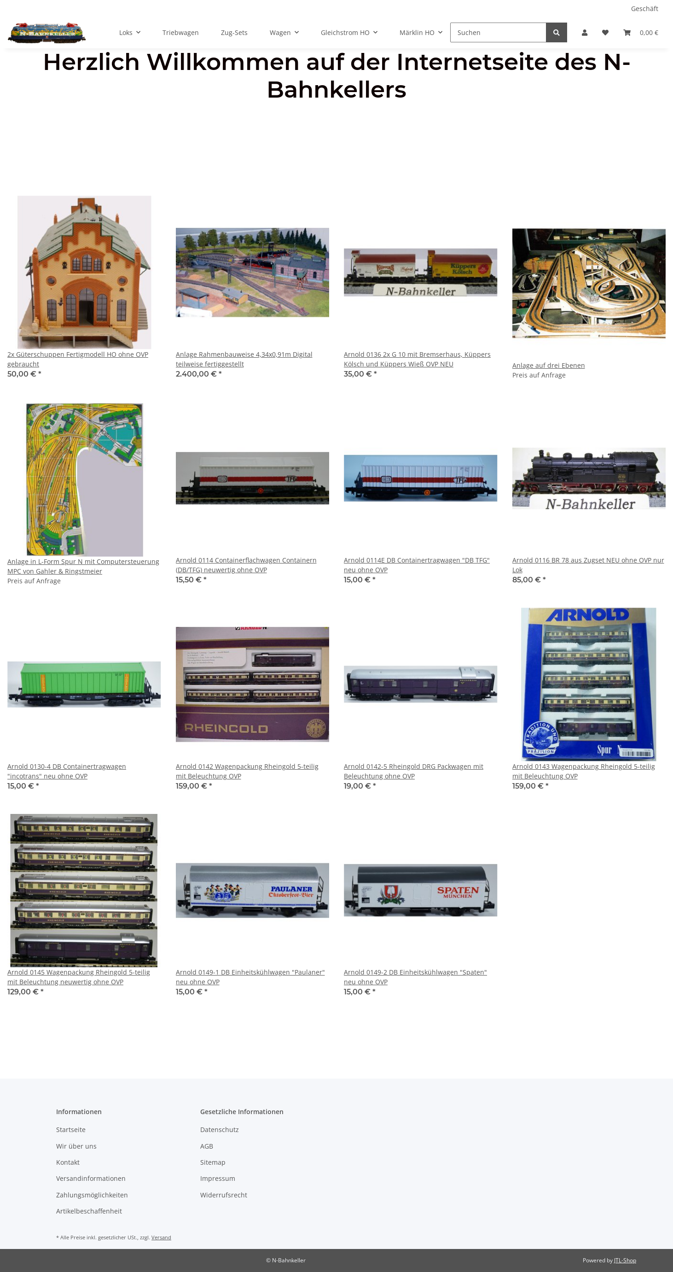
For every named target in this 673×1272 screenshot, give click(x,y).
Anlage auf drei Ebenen (548, 365)
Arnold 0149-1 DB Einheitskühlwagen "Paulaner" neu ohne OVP (250, 977)
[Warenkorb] (641, 32)
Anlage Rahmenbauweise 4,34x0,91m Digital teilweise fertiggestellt (244, 359)
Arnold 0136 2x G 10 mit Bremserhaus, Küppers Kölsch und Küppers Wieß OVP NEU (417, 359)
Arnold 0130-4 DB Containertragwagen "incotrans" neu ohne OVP (66, 771)
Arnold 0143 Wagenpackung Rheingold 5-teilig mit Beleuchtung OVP (583, 771)
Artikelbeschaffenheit (89, 1211)
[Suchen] (498, 32)
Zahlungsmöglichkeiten (92, 1195)
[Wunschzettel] (605, 32)
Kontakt (68, 1162)
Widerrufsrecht (223, 1195)
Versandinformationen (91, 1178)
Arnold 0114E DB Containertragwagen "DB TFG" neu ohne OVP (417, 565)
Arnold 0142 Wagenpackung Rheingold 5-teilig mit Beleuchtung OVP (247, 771)
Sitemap (213, 1162)
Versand (161, 1237)
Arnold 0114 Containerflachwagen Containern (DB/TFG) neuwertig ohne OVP (246, 565)
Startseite (71, 1129)
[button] (584, 32)
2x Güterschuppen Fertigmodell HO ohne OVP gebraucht (77, 359)
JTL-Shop (625, 1260)
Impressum (217, 1178)
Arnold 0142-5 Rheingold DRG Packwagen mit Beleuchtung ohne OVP (413, 771)
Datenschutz (219, 1129)
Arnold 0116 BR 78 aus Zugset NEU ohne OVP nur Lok (588, 565)
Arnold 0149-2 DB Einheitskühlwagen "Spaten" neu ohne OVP (415, 977)
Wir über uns (76, 1146)
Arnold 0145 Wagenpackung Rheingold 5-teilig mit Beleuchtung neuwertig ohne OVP (78, 977)
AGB (206, 1146)
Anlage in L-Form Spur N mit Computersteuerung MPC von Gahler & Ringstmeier (83, 566)
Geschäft (644, 8)
